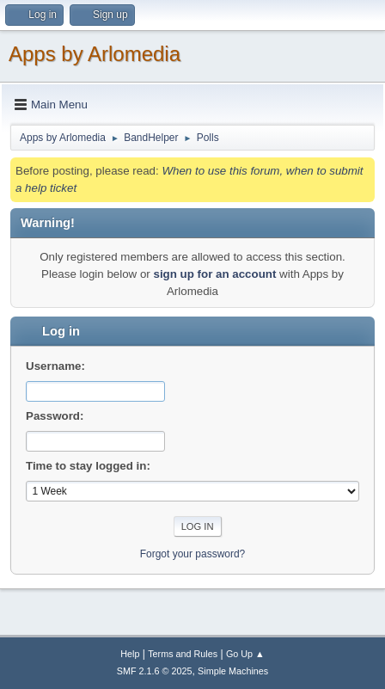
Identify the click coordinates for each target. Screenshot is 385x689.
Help (129, 654)
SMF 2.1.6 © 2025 (154, 671)
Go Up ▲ (245, 654)
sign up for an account (214, 274)
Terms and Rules (182, 654)
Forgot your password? (193, 554)
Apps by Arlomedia (94, 53)
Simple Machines (233, 671)
